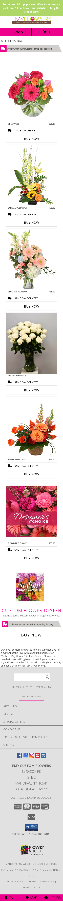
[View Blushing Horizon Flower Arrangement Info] (31, 259)
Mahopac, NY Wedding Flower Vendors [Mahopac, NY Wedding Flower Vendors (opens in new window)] (31, 863)
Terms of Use (31, 887)
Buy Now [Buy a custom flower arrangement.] (31, 635)
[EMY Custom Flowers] (31, 23)
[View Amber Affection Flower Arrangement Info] (31, 427)
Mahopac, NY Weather (15, 869)
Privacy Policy (16, 881)
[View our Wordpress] (43, 757)
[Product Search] (32, 677)
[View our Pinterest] (37, 757)
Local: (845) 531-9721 (32, 789)
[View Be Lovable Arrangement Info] (31, 91)
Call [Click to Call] (10, 897)
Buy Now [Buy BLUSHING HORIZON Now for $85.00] (31, 306)
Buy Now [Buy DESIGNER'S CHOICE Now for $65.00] (31, 558)
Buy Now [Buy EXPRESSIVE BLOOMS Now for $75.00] (31, 222)
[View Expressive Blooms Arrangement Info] (31, 175)
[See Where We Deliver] (31, 696)
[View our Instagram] (31, 757)
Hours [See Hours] (52, 897)
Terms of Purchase (41, 881)
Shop (16, 32)
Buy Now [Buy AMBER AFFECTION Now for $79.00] (31, 474)
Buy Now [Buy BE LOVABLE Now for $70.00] (31, 138)
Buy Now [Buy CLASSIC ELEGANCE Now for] (31, 390)
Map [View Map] (31, 897)
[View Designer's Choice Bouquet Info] (31, 511)
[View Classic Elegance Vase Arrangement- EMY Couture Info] (31, 343)
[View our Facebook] (19, 757)
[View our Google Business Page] (25, 757)
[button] (31, 827)
